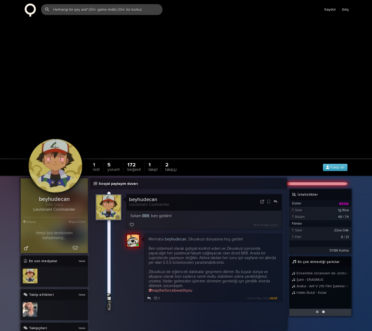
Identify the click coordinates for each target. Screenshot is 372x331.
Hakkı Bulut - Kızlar (309, 265)
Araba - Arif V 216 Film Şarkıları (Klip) (320, 258)
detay (344, 176)
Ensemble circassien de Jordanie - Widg (320, 246)
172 (134, 139)
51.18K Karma (339, 223)
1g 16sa (343, 183)
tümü (82, 233)
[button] (317, 284)
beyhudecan (143, 172)
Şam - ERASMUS (307, 252)
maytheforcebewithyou (170, 263)
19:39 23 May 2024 (264, 197)
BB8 (145, 188)
